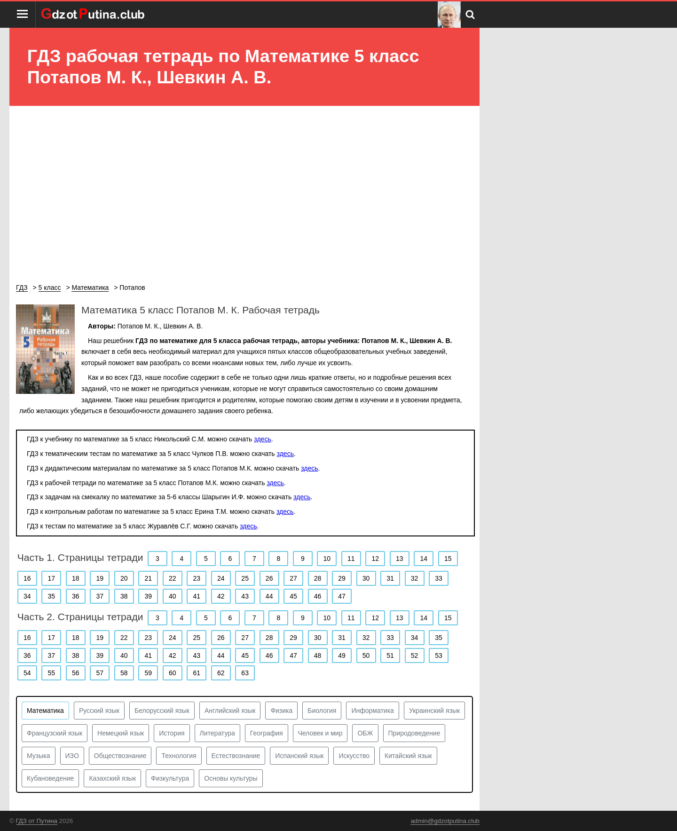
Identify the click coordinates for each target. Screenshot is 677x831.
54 (27, 673)
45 (293, 596)
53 (438, 655)
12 (375, 558)
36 (75, 596)
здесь (262, 439)
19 (99, 578)
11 (351, 558)
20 (124, 578)
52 (414, 655)
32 (414, 578)
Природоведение (414, 733)
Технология (178, 755)
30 (366, 578)
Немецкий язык (120, 733)
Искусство (354, 755)
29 (342, 578)
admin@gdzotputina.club (445, 820)
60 (172, 673)
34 (27, 596)
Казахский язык (112, 778)
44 (269, 596)
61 (196, 673)
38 (124, 596)
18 (75, 578)
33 (438, 578)
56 (75, 673)
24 (221, 578)
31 (390, 578)
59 (148, 673)
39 (148, 596)
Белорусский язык (161, 710)
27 (293, 578)
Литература (217, 733)
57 (99, 673)
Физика (281, 710)
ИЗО (72, 755)
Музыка (38, 755)
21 (148, 578)
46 (318, 596)
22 (172, 578)
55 (51, 673)
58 (124, 673)
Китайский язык (408, 755)
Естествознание (236, 755)
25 (245, 578)
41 (196, 596)
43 (245, 596)
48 (318, 655)
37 (99, 596)
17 (51, 578)
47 (342, 596)
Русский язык (99, 710)
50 (366, 655)
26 (269, 578)
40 (172, 596)
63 (245, 673)
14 (423, 558)
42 (221, 596)
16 (27, 578)
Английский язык (230, 710)
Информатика (372, 710)
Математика (45, 710)
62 (221, 673)
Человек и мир (320, 733)
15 (448, 558)
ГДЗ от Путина (36, 820)
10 (327, 558)
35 (51, 596)
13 (399, 558)
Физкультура (170, 778)
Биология (321, 710)
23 (196, 578)
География (266, 733)
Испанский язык (299, 755)
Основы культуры (230, 778)
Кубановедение (50, 778)
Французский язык (54, 733)
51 (390, 655)
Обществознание (120, 755)
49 (342, 655)
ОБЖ (365, 733)
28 (318, 578)
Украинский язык (434, 710)
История (171, 733)
